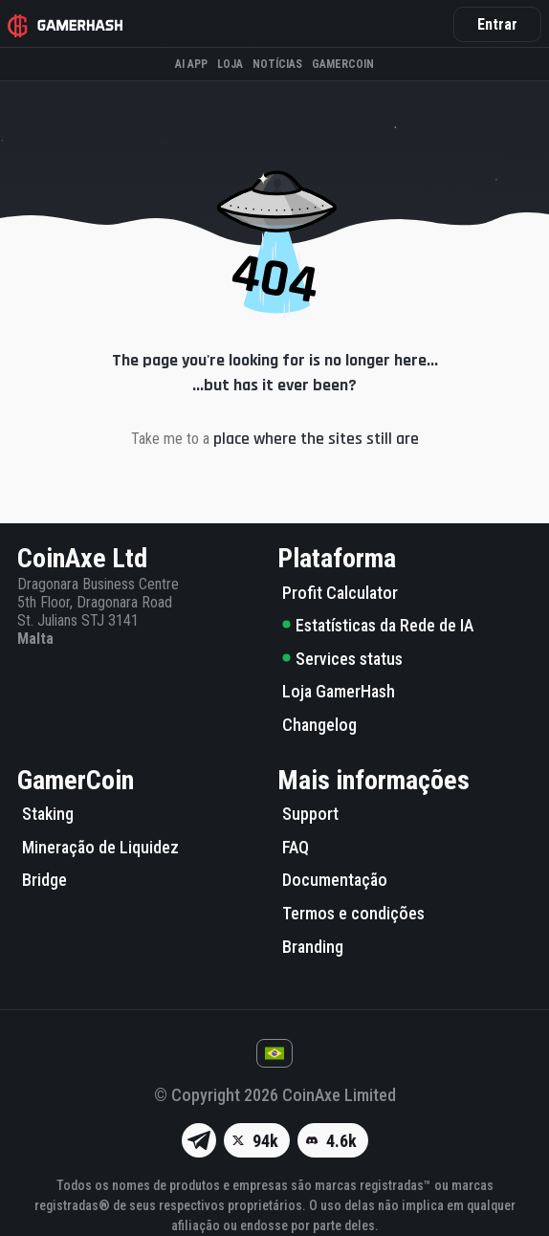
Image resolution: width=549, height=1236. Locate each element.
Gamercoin (343, 64)
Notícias (277, 64)
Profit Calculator (340, 593)
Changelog (319, 725)
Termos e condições (353, 913)
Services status (342, 659)
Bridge (44, 880)
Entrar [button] (497, 24)
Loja (230, 64)
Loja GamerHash (338, 691)
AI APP (191, 64)
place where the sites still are (316, 439)
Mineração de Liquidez (100, 847)
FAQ (295, 847)
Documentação (334, 880)
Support (310, 814)
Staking (48, 814)
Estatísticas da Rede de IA (377, 625)
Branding (312, 947)
